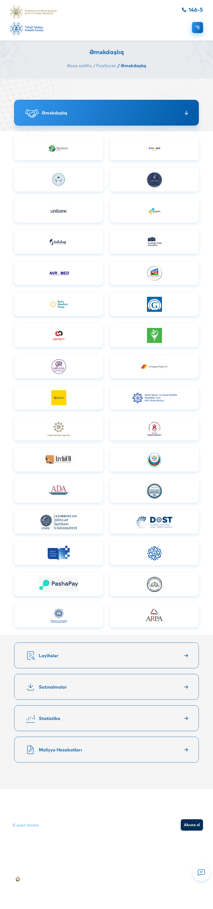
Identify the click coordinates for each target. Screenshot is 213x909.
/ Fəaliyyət (104, 65)
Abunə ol (192, 824)
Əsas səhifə (79, 65)
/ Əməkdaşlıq (131, 65)
